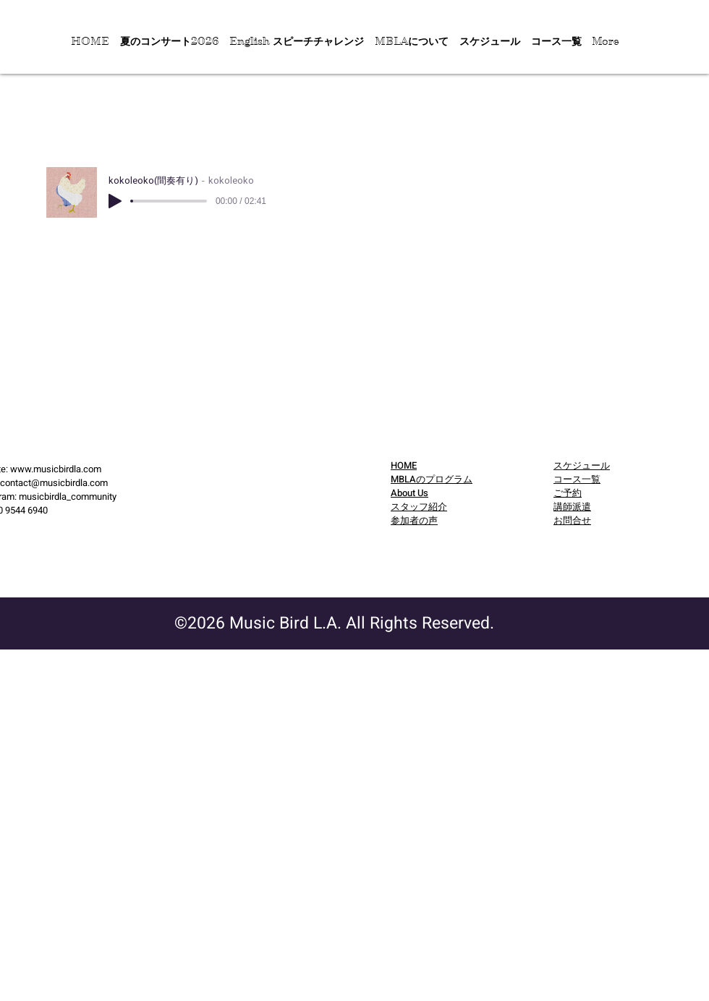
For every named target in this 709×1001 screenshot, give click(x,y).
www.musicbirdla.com (55, 469)
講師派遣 (572, 507)
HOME (404, 465)
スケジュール (581, 465)
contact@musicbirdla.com (54, 483)
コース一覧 (576, 479)
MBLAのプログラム (431, 479)
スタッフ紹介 (419, 507)
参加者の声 (414, 520)
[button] (169, 41)
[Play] (115, 201)
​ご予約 (567, 493)
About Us (409, 493)
